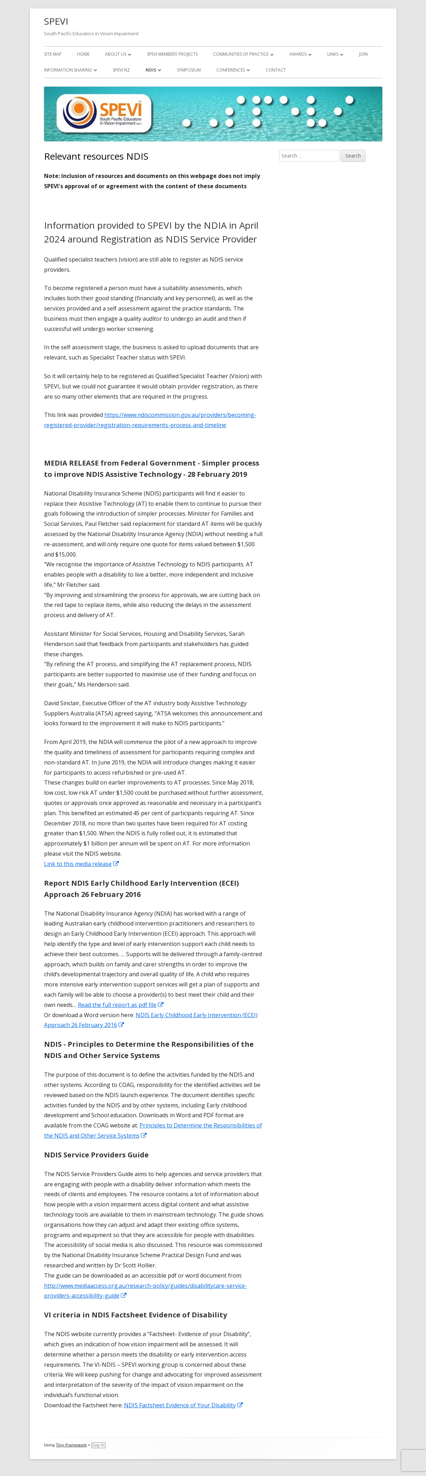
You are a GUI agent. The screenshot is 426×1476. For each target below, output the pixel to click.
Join (363, 54)
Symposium (189, 70)
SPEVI (56, 21)
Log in (98, 1445)
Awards (298, 54)
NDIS (151, 70)
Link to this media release (81, 864)
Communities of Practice (240, 54)
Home (83, 54)
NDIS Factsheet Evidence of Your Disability (183, 1405)
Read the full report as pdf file (121, 1005)
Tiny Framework (71, 1445)
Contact (276, 70)
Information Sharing (68, 70)
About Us (115, 54)
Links (332, 54)
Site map (53, 54)
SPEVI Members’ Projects (172, 54)
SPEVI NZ (121, 70)
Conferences (230, 70)
